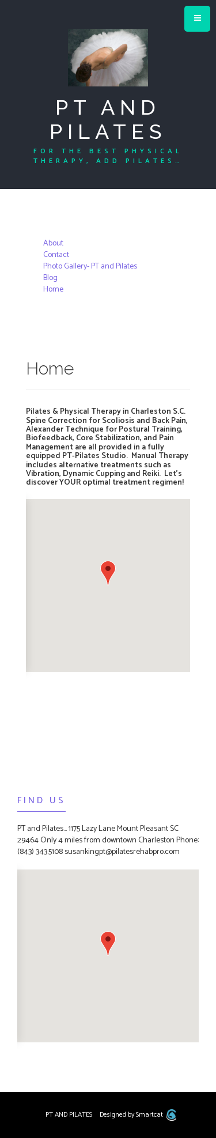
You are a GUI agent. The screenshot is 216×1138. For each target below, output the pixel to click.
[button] (108, 573)
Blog (50, 278)
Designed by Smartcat (138, 1114)
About (53, 243)
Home (53, 289)
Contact (56, 255)
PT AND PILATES (108, 119)
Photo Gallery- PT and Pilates (90, 266)
